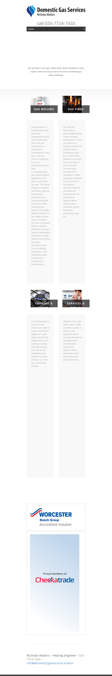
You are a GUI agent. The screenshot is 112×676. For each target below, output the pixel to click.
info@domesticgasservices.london (50, 663)
